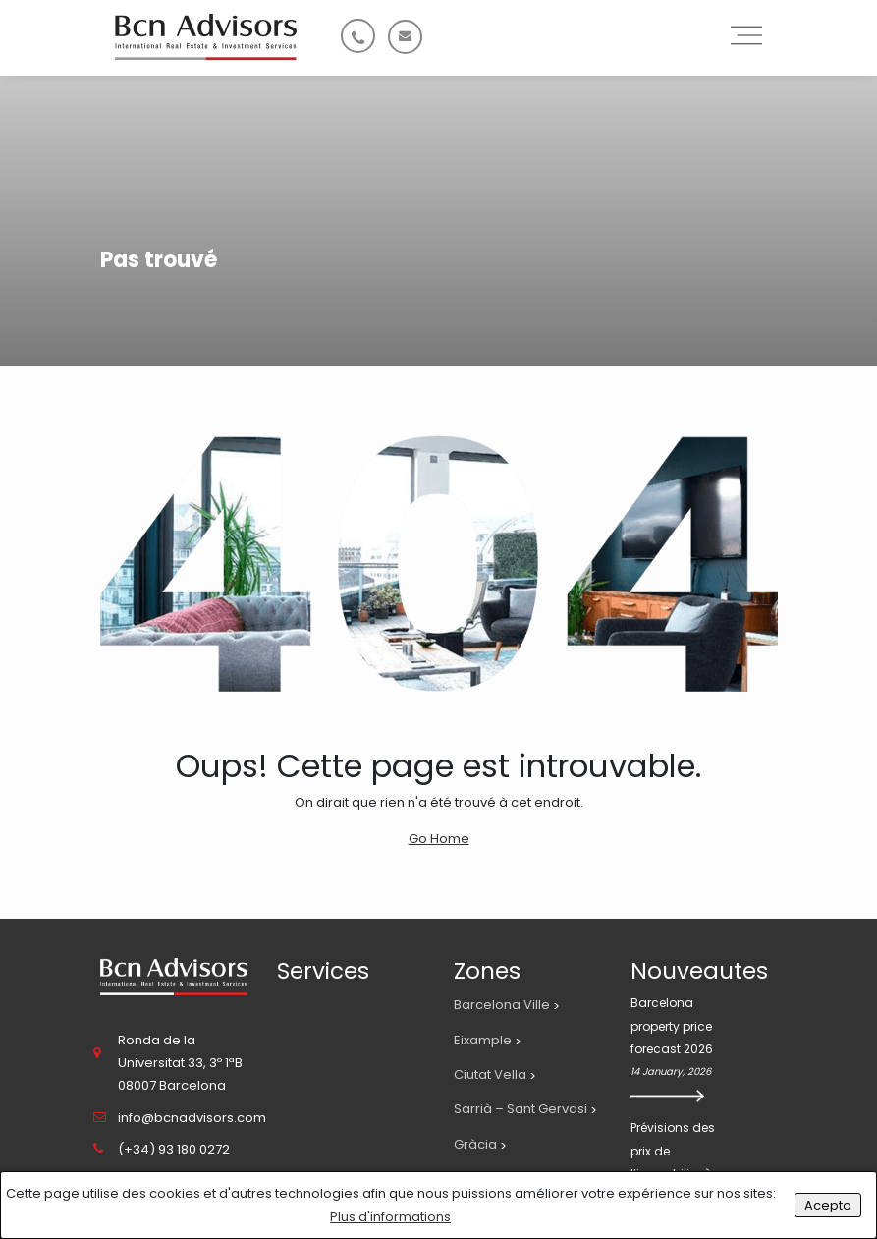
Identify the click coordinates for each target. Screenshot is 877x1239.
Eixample (483, 1040)
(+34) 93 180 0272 (174, 1149)
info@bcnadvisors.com (192, 1117)
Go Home (439, 838)
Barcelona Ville (502, 1004)
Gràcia (475, 1144)
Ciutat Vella (490, 1074)
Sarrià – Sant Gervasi (520, 1108)
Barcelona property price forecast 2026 (671, 1025)
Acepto (827, 1205)
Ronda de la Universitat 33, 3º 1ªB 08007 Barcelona (180, 1063)
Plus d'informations (390, 1217)
